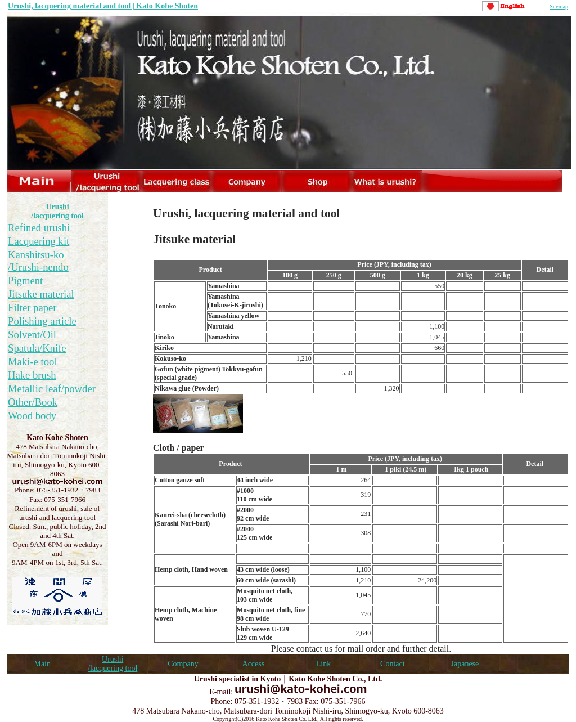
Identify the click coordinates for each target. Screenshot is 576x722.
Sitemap (559, 6)
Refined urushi (39, 228)
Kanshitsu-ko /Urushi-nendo (38, 261)
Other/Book (32, 402)
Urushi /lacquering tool (57, 211)
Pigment (25, 280)
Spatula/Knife (37, 348)
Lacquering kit (38, 241)
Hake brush (32, 375)
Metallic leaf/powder (52, 388)
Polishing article (42, 321)
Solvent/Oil (32, 334)
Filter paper (32, 307)
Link (323, 664)
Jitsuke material (41, 294)
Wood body (32, 415)
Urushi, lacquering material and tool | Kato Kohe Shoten (103, 6)
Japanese (465, 664)
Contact (393, 664)
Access (253, 664)
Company (183, 664)
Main (42, 664)
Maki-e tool (32, 361)
